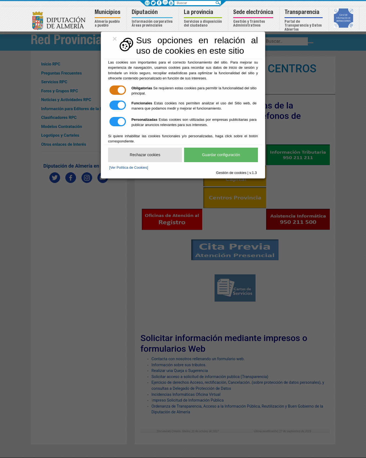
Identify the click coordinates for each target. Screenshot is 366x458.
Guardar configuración (221, 155)
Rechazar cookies (145, 155)
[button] (108, 18)
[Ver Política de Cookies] (128, 167)
